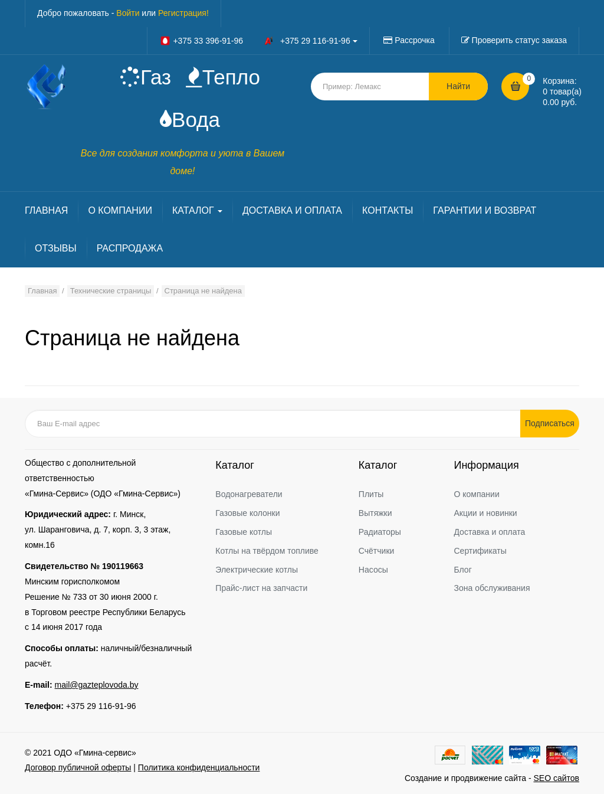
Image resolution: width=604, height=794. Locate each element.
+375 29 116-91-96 (101, 706)
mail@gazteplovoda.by (97, 685)
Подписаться (550, 423)
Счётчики (377, 551)
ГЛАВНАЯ (46, 210)
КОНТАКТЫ (387, 210)
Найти (458, 86)
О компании (476, 494)
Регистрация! (183, 13)
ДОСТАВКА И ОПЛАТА (292, 210)
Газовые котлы (243, 532)
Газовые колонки (247, 513)
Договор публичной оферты (78, 767)
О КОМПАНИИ (120, 210)
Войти (127, 13)
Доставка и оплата (489, 532)
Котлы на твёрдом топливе (267, 551)
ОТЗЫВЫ (56, 248)
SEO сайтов (556, 778)
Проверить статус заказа (519, 40)
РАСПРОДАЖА (130, 248)
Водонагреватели (248, 494)
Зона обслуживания (492, 588)
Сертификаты (480, 551)
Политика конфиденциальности (199, 767)
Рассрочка (414, 40)
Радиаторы (380, 532)
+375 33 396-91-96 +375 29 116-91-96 (258, 41)
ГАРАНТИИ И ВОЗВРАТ (484, 210)
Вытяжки (375, 513)
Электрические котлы (256, 569)
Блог (462, 569)
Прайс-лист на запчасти (261, 588)
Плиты (371, 494)
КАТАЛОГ (197, 210)
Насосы (373, 569)
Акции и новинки (485, 513)
